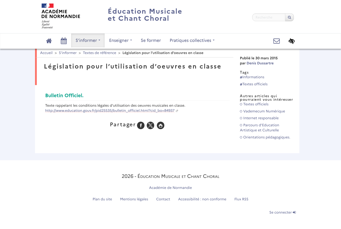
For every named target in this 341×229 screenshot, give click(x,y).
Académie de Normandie (170, 188)
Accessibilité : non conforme (202, 199)
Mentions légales (134, 199)
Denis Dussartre (260, 63)
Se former (151, 40)
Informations (252, 77)
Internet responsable (259, 118)
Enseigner (120, 40)
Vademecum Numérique (262, 111)
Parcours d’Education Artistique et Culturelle (259, 127)
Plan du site (102, 199)
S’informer (88, 40)
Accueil (46, 53)
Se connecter (282, 212)
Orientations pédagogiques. (265, 137)
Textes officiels (254, 84)
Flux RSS (241, 199)
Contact (163, 199)
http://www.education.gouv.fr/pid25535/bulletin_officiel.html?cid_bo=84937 (110, 111)
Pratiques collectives (192, 40)
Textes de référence (99, 53)
